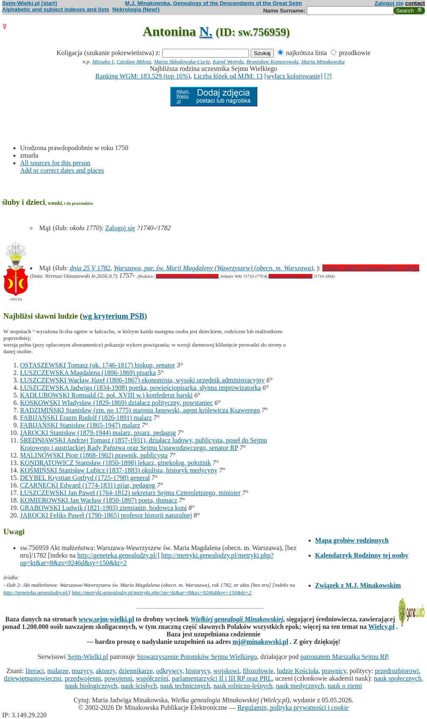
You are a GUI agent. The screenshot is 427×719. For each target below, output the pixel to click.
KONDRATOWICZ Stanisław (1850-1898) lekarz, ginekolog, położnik (115, 462)
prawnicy (334, 670)
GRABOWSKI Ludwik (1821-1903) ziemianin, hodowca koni (103, 507)
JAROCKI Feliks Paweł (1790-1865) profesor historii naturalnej (106, 515)
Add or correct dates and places (62, 170)
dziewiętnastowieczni (32, 678)
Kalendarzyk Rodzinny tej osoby (362, 555)
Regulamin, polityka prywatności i (293, 707)
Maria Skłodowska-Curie (182, 61)
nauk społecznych (397, 678)
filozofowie (258, 670)
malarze (57, 670)
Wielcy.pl (381, 626)
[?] (328, 76)
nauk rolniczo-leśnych (243, 685)
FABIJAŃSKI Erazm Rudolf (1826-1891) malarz (86, 417)
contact (415, 3)
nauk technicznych (185, 685)
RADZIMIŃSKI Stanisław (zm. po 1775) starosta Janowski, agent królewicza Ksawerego (140, 410)
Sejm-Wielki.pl (88, 656)
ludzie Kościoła (298, 670)
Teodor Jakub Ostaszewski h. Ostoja (370, 268)
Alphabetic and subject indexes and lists (55, 9)
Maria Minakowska (322, 61)
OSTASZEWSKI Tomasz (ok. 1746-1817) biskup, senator (97, 365)
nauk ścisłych (139, 685)
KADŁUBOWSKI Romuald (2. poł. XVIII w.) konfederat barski (106, 395)
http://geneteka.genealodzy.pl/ (117, 555)
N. (205, 31)
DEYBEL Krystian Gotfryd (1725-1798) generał (85, 477)
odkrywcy (169, 670)
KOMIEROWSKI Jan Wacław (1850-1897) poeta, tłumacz (98, 500)
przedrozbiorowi (397, 670)
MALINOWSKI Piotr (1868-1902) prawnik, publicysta (94, 455)
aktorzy (106, 670)
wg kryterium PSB (114, 316)
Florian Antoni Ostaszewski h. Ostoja (187, 276)
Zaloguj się (389, 3)
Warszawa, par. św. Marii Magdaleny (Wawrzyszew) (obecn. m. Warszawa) (213, 268)
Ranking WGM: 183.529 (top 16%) (143, 76)
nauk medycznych (300, 685)
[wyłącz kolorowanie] (293, 76)
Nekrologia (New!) (135, 9)
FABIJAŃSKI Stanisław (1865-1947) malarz (80, 425)
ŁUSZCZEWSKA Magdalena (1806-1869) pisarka (88, 372)
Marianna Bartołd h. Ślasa (290, 276)
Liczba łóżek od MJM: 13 (227, 76)
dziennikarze (136, 670)
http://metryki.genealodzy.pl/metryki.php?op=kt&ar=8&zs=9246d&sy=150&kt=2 (161, 592)
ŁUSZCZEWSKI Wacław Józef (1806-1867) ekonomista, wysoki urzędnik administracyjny (142, 380)
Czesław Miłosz (133, 61)
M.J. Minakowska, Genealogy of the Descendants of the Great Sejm (213, 3)
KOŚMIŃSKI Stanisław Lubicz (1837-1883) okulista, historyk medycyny (118, 470)
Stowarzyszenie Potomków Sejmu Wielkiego (197, 656)
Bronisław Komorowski (272, 61)
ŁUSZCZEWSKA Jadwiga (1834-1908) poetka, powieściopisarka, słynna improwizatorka (140, 387)
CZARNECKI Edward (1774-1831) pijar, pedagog (87, 485)
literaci (34, 670)
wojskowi (226, 670)
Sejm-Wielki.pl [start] (29, 3)
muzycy (82, 670)
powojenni (118, 678)
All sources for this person (55, 162)
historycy (198, 670)
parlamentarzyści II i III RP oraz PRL (222, 678)
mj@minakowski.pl (261, 641)
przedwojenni (83, 678)
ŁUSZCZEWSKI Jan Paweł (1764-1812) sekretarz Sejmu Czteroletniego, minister (130, 492)
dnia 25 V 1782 (90, 268)
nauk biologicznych (91, 685)
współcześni (152, 678)
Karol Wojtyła (228, 61)
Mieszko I (102, 61)
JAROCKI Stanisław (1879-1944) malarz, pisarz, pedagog (98, 432)
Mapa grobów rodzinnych (352, 540)
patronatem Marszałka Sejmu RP (343, 656)
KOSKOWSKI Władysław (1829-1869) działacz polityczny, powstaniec (116, 402)
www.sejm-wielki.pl (106, 619)
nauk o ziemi (344, 685)
